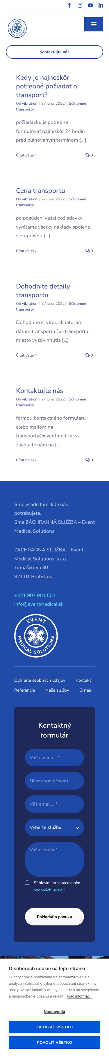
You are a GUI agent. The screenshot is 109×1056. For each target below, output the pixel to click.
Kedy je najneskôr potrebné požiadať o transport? (46, 86)
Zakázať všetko (54, 1027)
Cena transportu (40, 190)
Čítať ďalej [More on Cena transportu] (25, 251)
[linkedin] (101, 5)
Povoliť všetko (54, 1042)
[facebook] (69, 5)
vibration (29, 103)
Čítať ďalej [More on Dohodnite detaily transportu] (25, 355)
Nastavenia (54, 1011)
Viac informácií (79, 996)
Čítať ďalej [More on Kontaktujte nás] (25, 460)
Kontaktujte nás (39, 390)
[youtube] (90, 5)
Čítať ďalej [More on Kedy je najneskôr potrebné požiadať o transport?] (25, 155)
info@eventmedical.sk (39, 604)
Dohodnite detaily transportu (43, 291)
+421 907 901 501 (35, 595)
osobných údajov (49, 890)
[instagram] (80, 5)
